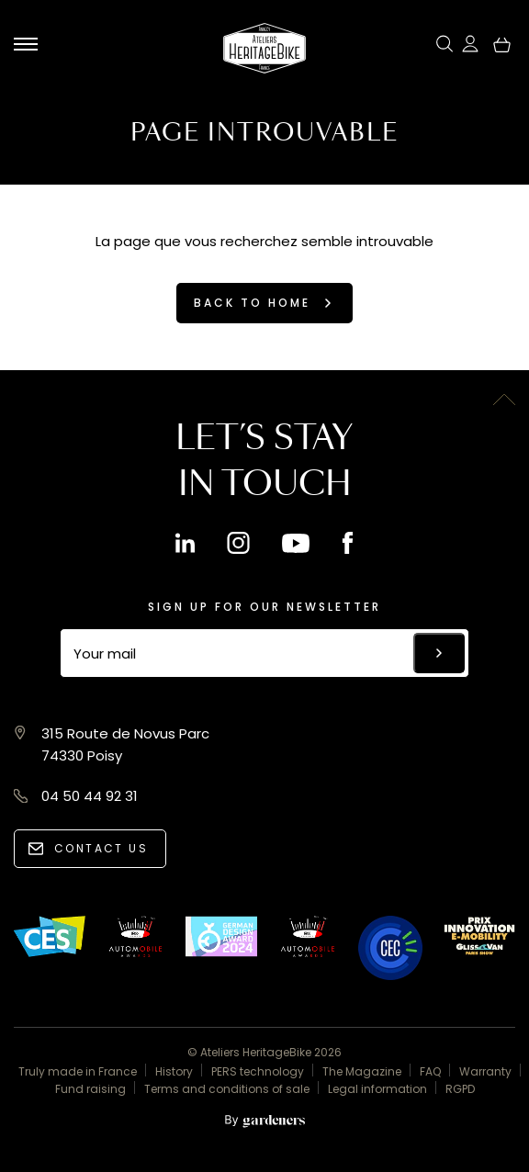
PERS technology (257, 1071)
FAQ (430, 1071)
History (174, 1071)
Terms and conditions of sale (227, 1089)
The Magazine (361, 1071)
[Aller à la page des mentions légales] (264, 1121)
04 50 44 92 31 (89, 796)
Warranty (485, 1071)
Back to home (252, 302)
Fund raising (90, 1089)
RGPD (460, 1089)
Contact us (101, 848)
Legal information (377, 1089)
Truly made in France (77, 1071)
